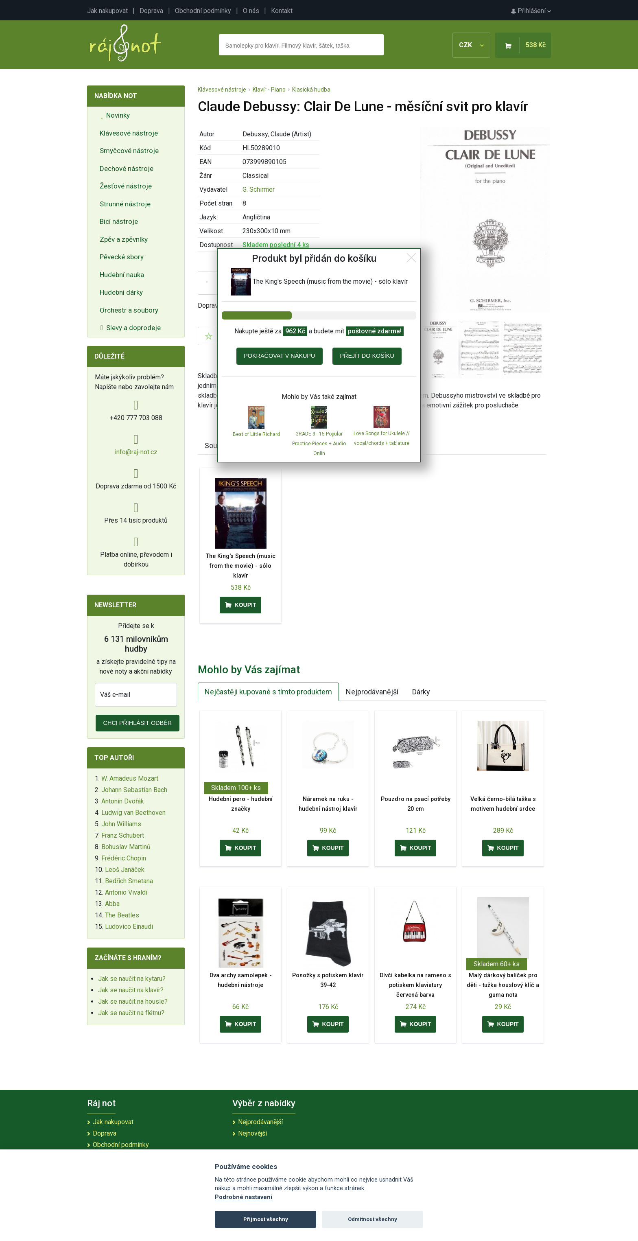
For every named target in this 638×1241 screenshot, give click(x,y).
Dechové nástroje (126, 168)
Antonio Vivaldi (126, 892)
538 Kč (536, 45)
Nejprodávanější (372, 691)
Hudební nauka (122, 275)
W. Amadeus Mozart (129, 778)
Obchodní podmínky (203, 11)
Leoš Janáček (124, 869)
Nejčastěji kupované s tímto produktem (268, 691)
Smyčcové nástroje (129, 151)
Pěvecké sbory (122, 257)
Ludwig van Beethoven (133, 812)
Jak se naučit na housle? (133, 1001)
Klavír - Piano (269, 89)
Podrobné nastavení (243, 1197)
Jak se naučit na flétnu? (131, 1013)
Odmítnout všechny (372, 1219)
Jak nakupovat (107, 11)
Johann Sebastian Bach (134, 790)
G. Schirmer (259, 189)
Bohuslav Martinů (126, 847)
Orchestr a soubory (129, 310)
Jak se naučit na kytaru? (132, 979)
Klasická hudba (311, 89)
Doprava (151, 11)
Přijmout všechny (265, 1219)
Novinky (115, 115)
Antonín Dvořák (122, 801)
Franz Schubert (122, 835)
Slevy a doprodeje (131, 328)
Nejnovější (252, 1133)
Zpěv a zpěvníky (124, 239)
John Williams (121, 824)
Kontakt (282, 11)
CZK (471, 45)
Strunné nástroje (125, 204)
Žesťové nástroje (126, 186)
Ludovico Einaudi (129, 926)
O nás (251, 11)
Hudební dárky (121, 292)
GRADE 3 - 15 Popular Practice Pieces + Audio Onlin (319, 443)
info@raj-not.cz (136, 452)
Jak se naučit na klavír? (131, 990)
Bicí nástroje (119, 221)
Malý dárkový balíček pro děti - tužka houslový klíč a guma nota (503, 985)
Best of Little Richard (256, 434)
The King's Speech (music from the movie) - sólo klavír (240, 566)
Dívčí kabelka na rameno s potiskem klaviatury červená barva (415, 985)
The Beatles (122, 915)
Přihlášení (531, 11)
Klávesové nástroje (129, 133)
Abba (112, 904)
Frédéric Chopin (123, 858)
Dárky (421, 691)
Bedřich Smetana (129, 881)
